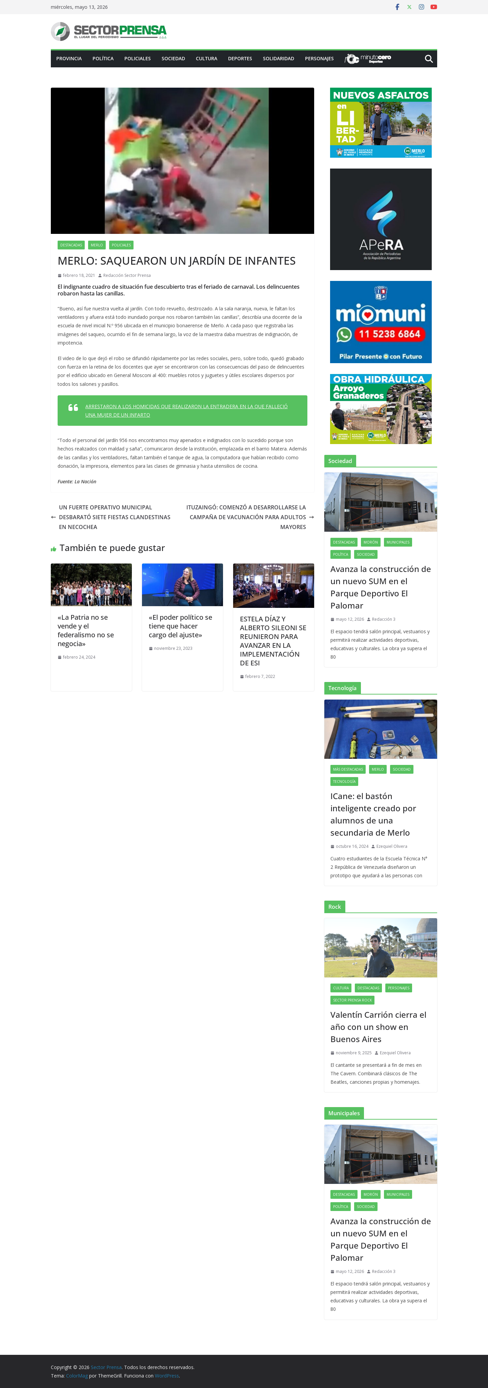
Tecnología (344, 781)
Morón (371, 542)
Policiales (137, 58)
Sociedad (173, 58)
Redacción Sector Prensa (127, 275)
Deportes (240, 58)
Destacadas (71, 245)
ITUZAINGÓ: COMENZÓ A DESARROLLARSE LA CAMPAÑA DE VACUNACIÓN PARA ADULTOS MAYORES (250, 517)
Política (103, 58)
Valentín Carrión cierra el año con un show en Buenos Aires (378, 1026)
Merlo (97, 245)
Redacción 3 (383, 619)
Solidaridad (278, 58)
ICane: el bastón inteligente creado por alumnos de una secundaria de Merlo (373, 814)
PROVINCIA (69, 58)
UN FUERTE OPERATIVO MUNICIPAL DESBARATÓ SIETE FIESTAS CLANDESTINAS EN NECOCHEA (110, 517)
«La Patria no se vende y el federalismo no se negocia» (86, 630)
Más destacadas (348, 769)
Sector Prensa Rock (352, 1000)
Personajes (319, 58)
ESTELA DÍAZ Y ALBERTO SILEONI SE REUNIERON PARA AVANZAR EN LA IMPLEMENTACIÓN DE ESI (273, 640)
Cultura (206, 58)
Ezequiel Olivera (392, 846)
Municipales (398, 542)
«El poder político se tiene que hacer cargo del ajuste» (180, 626)
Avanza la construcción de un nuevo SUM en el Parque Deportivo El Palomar (380, 587)
